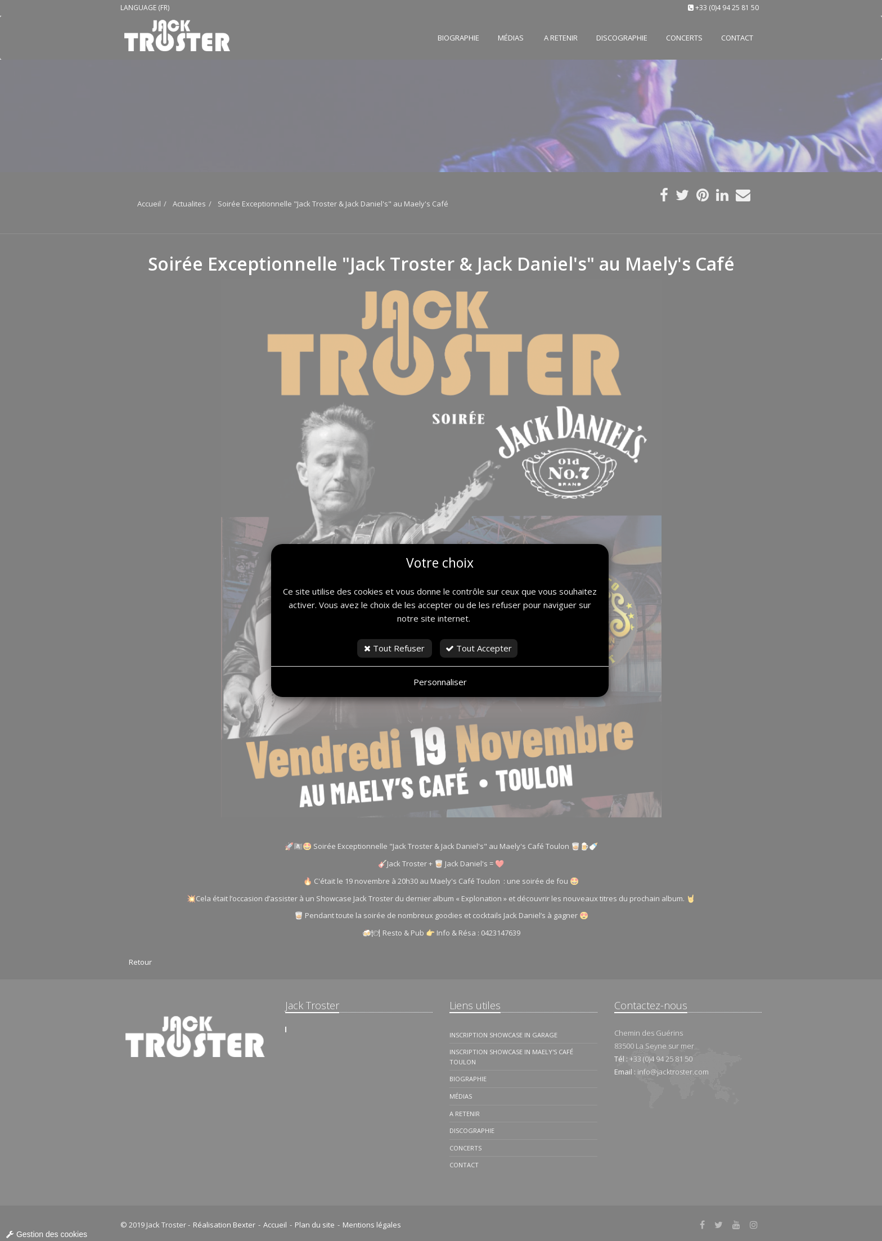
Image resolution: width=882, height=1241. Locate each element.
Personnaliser (440, 681)
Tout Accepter (479, 648)
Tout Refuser (394, 648)
